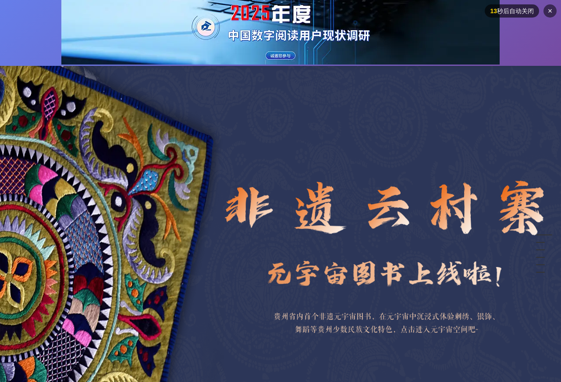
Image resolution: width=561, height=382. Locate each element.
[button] (544, 234)
